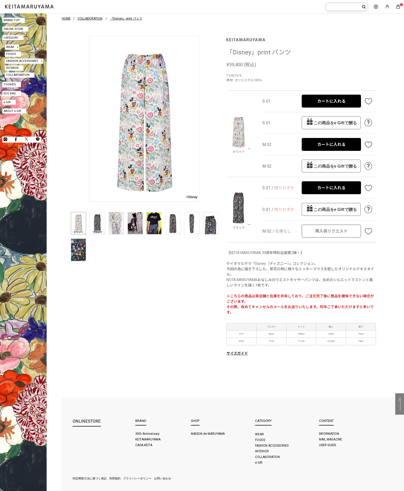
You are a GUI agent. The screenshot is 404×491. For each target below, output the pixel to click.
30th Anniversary (147, 434)
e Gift (7, 102)
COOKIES (10, 84)
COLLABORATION (17, 75)
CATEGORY (11, 37)
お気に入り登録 (368, 101)
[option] (144, 119)
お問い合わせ (162, 478)
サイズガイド (237, 353)
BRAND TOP (12, 20)
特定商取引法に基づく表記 (90, 478)
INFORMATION (329, 434)
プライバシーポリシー (137, 478)
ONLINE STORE (13, 29)
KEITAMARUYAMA (148, 439)
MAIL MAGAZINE (330, 439)
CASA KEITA (143, 445)
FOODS (11, 54)
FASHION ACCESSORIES (22, 61)
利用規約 (115, 478)
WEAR (10, 47)
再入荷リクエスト (331, 231)
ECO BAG (10, 93)
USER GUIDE (327, 445)
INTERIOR (12, 68)
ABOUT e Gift (12, 111)
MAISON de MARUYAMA (208, 434)
